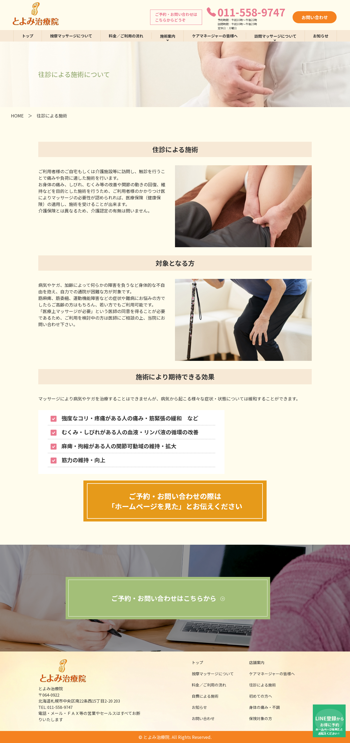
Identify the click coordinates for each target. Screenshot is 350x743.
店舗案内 (253, 662)
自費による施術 (201, 696)
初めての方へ (257, 696)
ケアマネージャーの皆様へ (215, 36)
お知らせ (320, 36)
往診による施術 (259, 685)
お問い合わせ (315, 17)
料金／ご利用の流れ (126, 36)
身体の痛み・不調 (261, 707)
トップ (27, 36)
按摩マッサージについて (71, 36)
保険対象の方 (257, 718)
